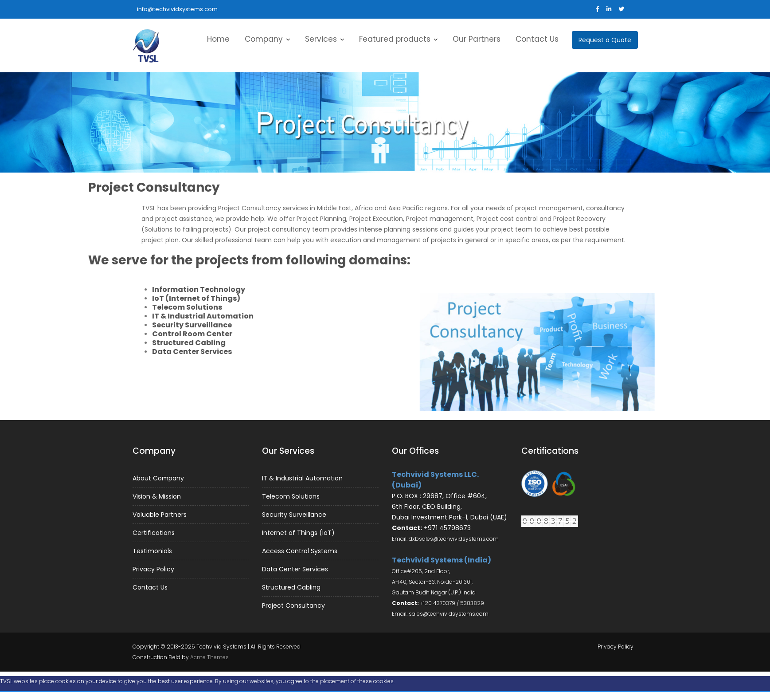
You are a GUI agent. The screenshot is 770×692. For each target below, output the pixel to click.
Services (321, 39)
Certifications (154, 532)
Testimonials (153, 550)
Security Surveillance (294, 514)
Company (264, 39)
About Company (159, 479)
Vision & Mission (157, 496)
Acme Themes (209, 657)
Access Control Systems (300, 550)
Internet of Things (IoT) (298, 532)
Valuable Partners (160, 514)
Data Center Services (295, 568)
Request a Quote (604, 39)
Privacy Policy (154, 567)
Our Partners (476, 39)
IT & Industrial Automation (302, 479)
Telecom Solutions (291, 496)
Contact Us (537, 39)
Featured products (394, 39)
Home (218, 39)
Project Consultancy (294, 603)
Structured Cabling (292, 586)
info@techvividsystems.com (177, 9)
